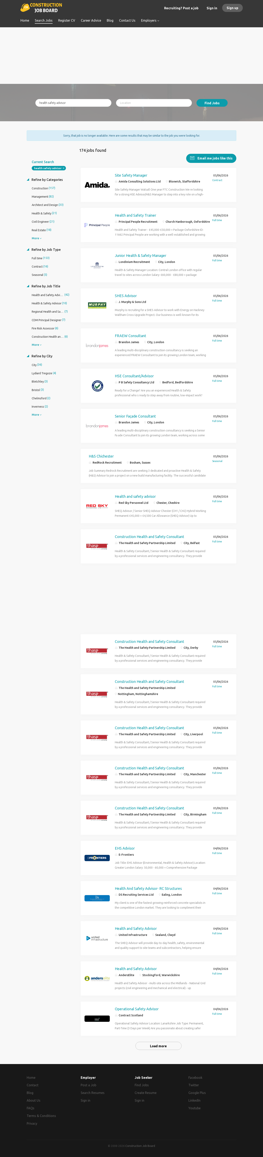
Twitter (193, 1085)
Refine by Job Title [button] (45, 286)
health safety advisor (47, 168)
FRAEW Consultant (130, 335)
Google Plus (197, 1092)
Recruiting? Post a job (181, 8)
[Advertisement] (131, 55)
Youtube (194, 1108)
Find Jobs (212, 103)
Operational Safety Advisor (137, 1008)
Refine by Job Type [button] (46, 249)
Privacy (32, 1123)
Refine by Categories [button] (47, 179)
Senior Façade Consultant (135, 416)
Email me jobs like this (214, 158)
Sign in (212, 8)
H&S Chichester (101, 456)
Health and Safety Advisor (136, 928)
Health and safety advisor (135, 496)
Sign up (232, 8)
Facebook (195, 1077)
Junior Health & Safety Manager (140, 255)
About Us (33, 1100)
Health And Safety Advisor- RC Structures (148, 888)
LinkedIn (194, 1100)
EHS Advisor (125, 848)
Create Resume (145, 1092)
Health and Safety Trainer (135, 215)
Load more (158, 1045)
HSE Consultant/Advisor (134, 375)
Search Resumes (93, 1092)
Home (31, 1077)
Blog (30, 1092)
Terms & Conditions (41, 1115)
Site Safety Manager (131, 175)
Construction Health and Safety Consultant (149, 536)
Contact (32, 1085)
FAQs (30, 1108)
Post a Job (88, 1085)
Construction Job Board (140, 1145)
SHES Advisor (126, 295)
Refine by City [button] (41, 356)
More (35, 237)
